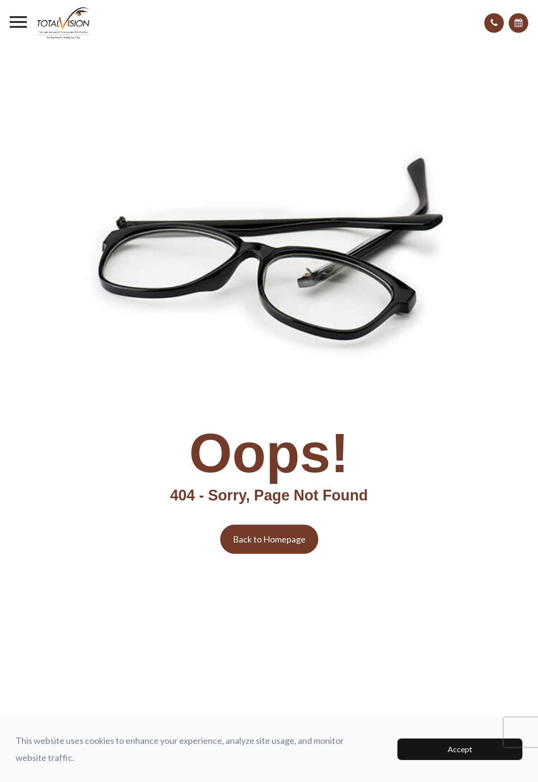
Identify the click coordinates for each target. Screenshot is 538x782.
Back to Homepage (269, 539)
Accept (460, 749)
